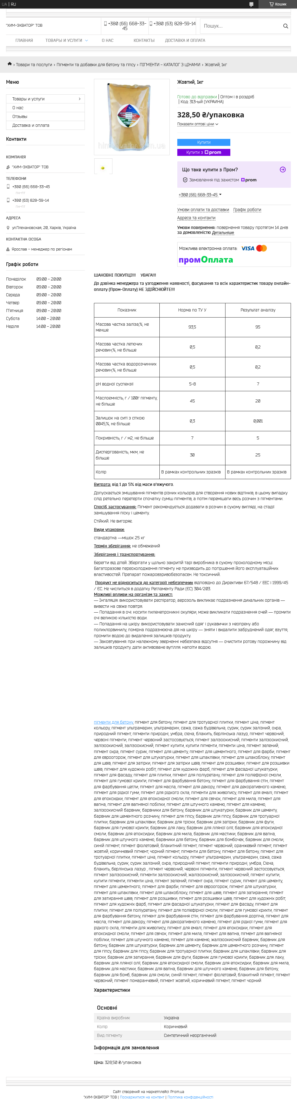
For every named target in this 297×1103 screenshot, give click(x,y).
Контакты (144, 40)
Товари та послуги (34, 64)
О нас (107, 40)
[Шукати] (285, 26)
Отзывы (19, 116)
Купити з (203, 152)
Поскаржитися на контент (142, 1097)
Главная (24, 40)
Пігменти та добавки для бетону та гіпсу (96, 64)
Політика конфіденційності (190, 1097)
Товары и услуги (63, 40)
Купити (204, 142)
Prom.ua (177, 1092)
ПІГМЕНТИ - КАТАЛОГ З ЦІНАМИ (170, 64)
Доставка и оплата (185, 40)
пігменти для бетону (113, 722)
